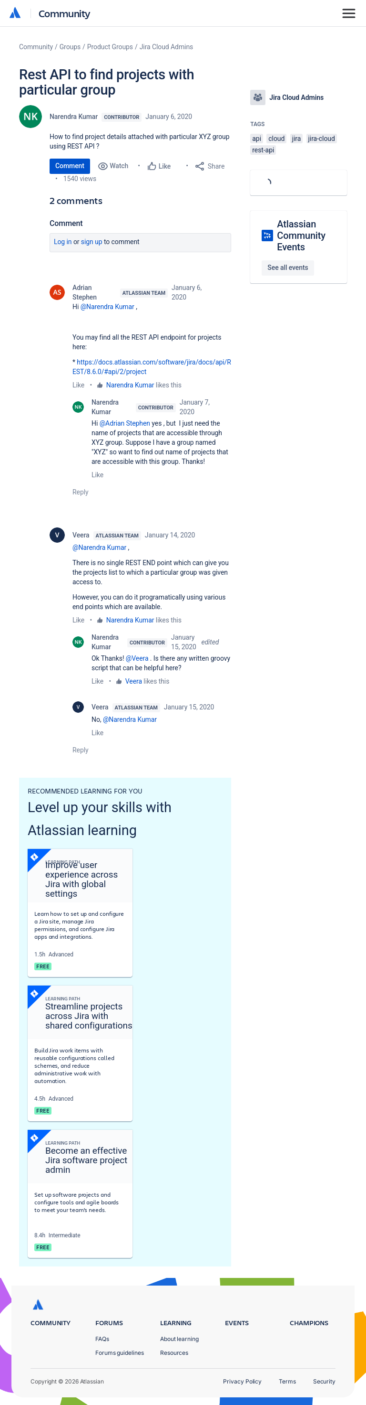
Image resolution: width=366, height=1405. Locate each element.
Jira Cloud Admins (166, 47)
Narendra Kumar (74, 116)
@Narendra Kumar (107, 307)
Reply (80, 492)
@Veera (137, 658)
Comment (69, 166)
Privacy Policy (242, 1381)
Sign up (91, 242)
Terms (287, 1381)
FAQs (102, 1338)
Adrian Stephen (84, 292)
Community (65, 13)
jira (296, 138)
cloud (276, 138)
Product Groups (110, 47)
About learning (179, 1338)
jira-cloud (321, 138)
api (256, 138)
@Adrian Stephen (125, 423)
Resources (174, 1352)
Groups (70, 47)
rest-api (263, 150)
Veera (81, 535)
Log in (63, 242)
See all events (287, 267)
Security (324, 1381)
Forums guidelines (119, 1352)
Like (78, 385)
